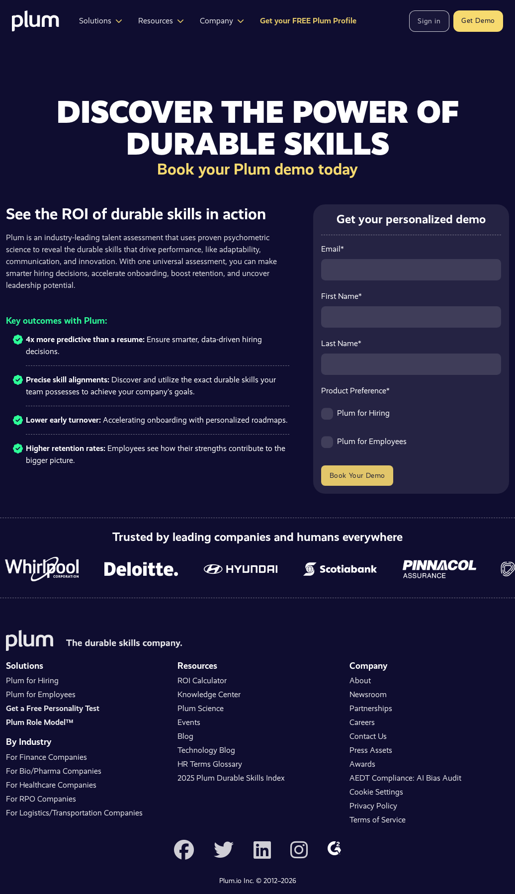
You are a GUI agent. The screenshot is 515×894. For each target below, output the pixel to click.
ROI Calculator (202, 680)
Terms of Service (377, 819)
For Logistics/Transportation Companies (74, 812)
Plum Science (200, 708)
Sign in (429, 21)
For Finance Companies (46, 757)
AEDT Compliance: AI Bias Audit (405, 778)
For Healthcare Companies (51, 785)
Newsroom (368, 694)
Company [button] (222, 20)
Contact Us (368, 736)
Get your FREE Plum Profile (308, 20)
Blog (185, 736)
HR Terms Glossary (209, 764)
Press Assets (370, 750)
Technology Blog (206, 750)
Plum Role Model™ (39, 722)
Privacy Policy (373, 805)
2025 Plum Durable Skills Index (231, 778)
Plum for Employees (41, 694)
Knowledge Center (209, 694)
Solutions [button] (100, 20)
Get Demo (478, 20)
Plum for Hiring (32, 680)
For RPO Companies (41, 799)
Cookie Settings (376, 792)
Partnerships (370, 708)
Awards (362, 764)
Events (188, 722)
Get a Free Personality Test (52, 708)
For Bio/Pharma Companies (53, 771)
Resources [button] (161, 20)
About (360, 680)
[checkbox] (411, 432)
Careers (362, 722)
